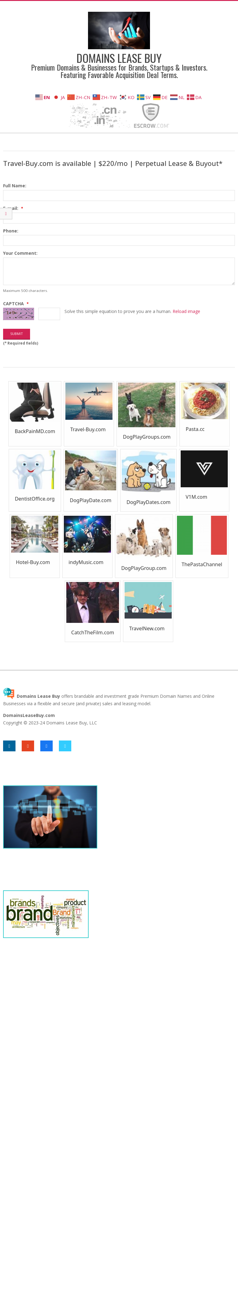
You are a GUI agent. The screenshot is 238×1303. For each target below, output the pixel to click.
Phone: (10, 231)
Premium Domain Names (166, 696)
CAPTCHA (16, 304)
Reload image (186, 311)
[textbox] (119, 195)
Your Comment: (20, 253)
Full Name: (14, 186)
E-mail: (13, 208)
